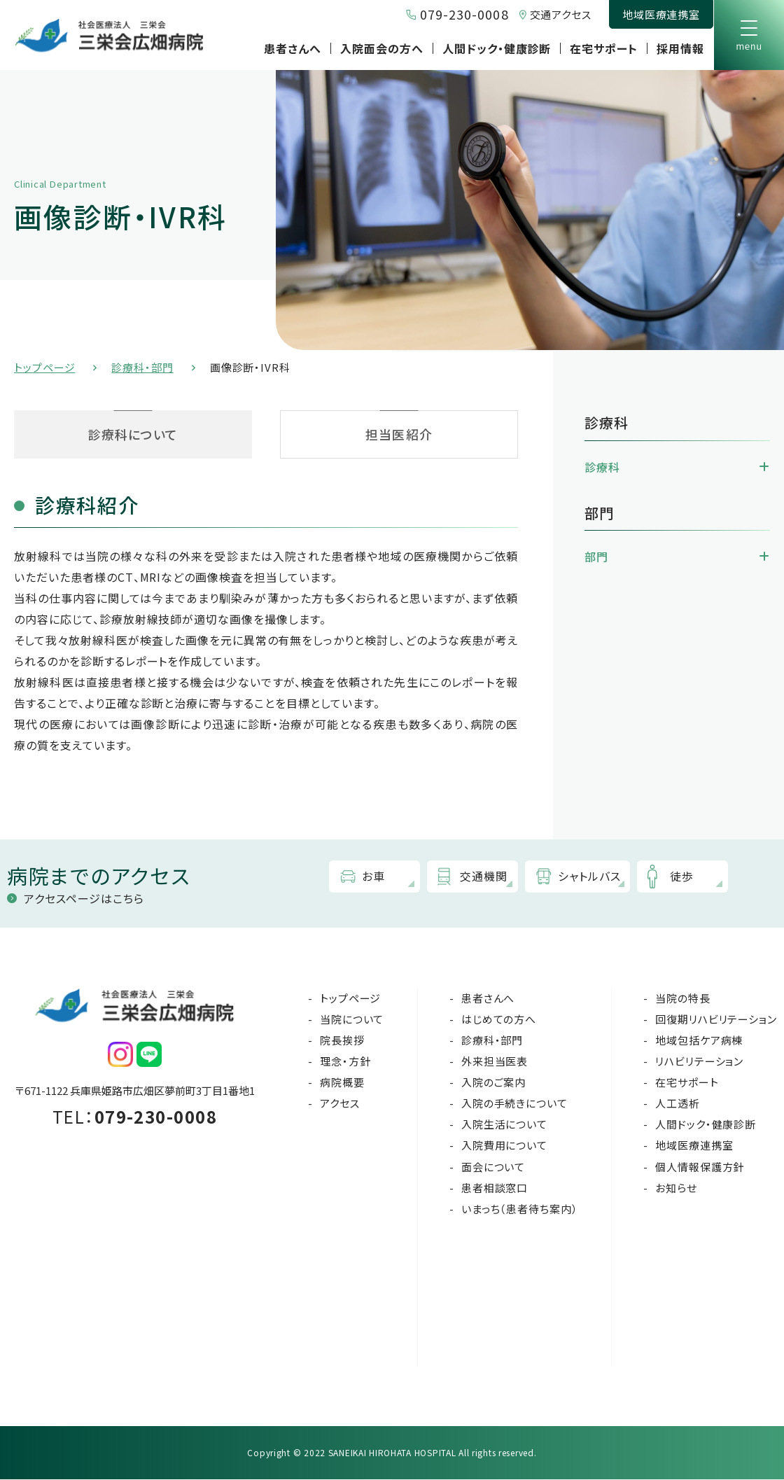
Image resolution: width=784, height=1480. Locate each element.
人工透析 (677, 1103)
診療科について (133, 434)
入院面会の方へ (382, 48)
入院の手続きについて (514, 1103)
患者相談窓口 (494, 1188)
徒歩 (682, 876)
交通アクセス (561, 14)
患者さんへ (292, 48)
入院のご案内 (493, 1082)
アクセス (340, 1103)
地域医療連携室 (661, 14)
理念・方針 (345, 1061)
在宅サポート (604, 48)
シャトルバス (590, 876)
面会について (493, 1166)
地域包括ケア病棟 (699, 1040)
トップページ (44, 367)
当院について (352, 1019)
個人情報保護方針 (699, 1166)
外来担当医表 (494, 1061)
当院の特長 (682, 998)
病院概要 (342, 1082)
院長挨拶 (342, 1040)
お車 (374, 876)
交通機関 (484, 876)
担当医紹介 (398, 434)
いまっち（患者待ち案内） (519, 1209)
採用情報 (680, 48)
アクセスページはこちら (84, 898)
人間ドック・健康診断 (497, 48)
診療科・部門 (142, 367)
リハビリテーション (699, 1061)
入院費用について (504, 1145)
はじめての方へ (498, 1019)
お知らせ (676, 1188)
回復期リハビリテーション (716, 1019)
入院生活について (504, 1124)
